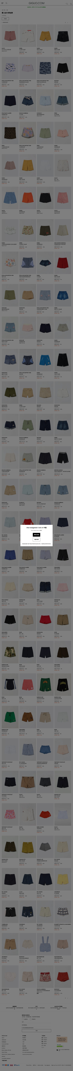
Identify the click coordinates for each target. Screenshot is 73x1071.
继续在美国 (36, 534)
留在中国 (36, 539)
